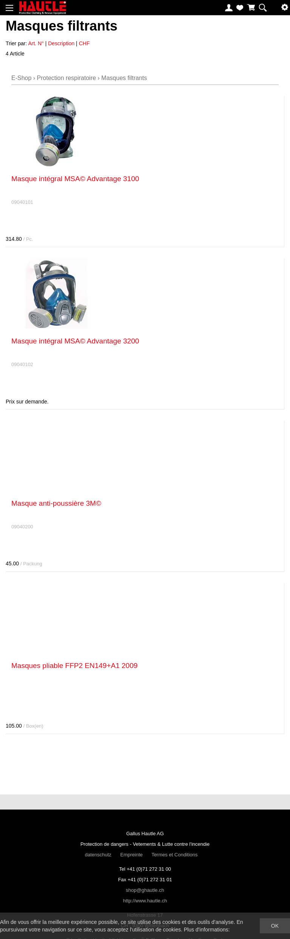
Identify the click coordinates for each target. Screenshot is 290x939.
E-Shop (21, 78)
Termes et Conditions (174, 854)
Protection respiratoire (66, 78)
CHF (84, 43)
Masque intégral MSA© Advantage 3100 (75, 179)
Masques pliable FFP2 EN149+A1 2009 (74, 666)
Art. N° (35, 43)
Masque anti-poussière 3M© (56, 503)
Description (61, 43)
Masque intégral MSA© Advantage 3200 (75, 341)
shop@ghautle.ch (145, 890)
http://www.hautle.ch (145, 901)
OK (275, 926)
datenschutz (98, 854)
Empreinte (131, 854)
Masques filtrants (124, 78)
